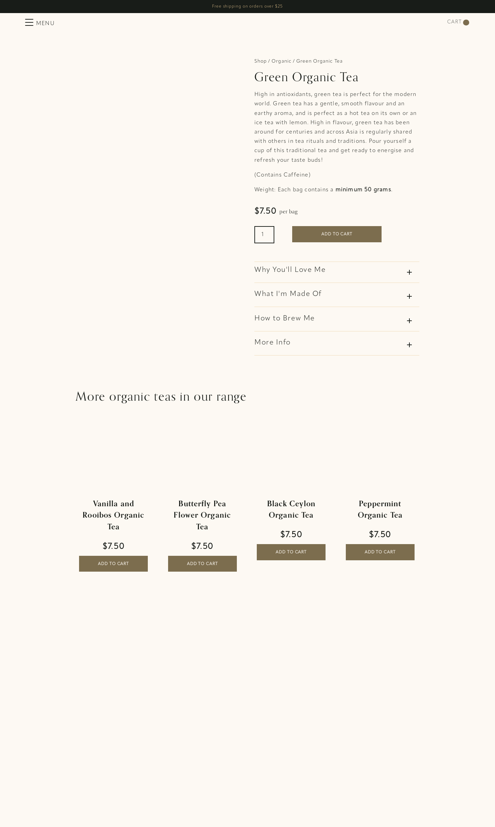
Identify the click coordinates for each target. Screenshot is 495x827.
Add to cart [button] (113, 564)
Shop (260, 61)
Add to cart (336, 234)
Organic (281, 61)
